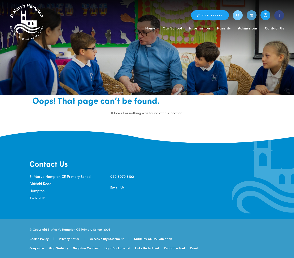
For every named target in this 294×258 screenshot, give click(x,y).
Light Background (117, 248)
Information (200, 27)
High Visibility (58, 248)
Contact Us (274, 27)
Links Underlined (147, 248)
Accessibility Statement (107, 238)
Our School (173, 27)
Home (151, 27)
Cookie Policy (39, 238)
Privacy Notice (69, 238)
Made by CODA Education (153, 238)
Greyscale (36, 248)
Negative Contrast (86, 248)
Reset (194, 248)
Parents (224, 27)
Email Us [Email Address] (117, 187)
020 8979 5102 (122, 176)
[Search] (238, 15)
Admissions (248, 27)
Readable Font (174, 248)
